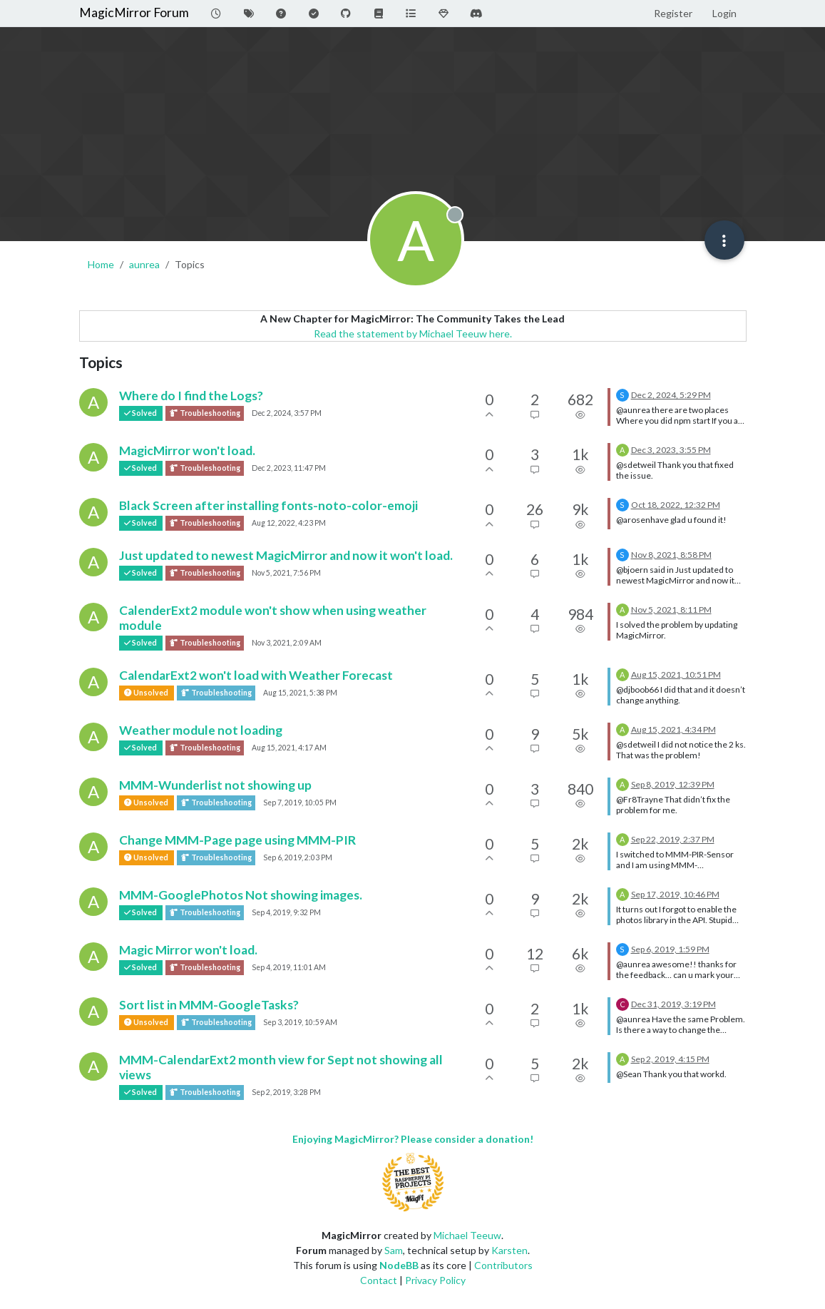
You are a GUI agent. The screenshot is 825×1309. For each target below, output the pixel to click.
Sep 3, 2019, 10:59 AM (300, 1022)
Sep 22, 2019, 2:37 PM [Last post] (672, 839)
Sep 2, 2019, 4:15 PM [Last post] (670, 1059)
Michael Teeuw (467, 1235)
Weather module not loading (200, 730)
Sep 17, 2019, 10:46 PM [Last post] (675, 894)
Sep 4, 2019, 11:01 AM (289, 967)
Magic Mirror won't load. (188, 949)
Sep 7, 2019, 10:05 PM (300, 802)
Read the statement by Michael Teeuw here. (413, 333)
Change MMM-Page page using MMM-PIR (237, 839)
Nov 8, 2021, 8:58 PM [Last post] (671, 554)
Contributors (503, 1265)
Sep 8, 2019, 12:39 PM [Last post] (672, 784)
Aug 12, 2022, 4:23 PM (289, 523)
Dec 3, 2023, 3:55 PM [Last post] (671, 449)
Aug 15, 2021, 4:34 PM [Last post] (673, 729)
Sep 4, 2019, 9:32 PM (286, 912)
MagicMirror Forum (134, 12)
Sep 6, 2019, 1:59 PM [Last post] (670, 949)
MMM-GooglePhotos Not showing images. (240, 894)
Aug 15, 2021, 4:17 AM (289, 747)
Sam (393, 1250)
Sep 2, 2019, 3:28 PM (286, 1092)
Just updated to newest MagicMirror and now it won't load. (286, 555)
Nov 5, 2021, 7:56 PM (286, 573)
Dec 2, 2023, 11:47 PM (289, 468)
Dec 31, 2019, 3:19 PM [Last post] (673, 1004)
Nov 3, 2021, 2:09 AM (287, 642)
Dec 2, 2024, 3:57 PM (287, 413)
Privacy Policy (435, 1280)
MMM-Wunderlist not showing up (215, 785)
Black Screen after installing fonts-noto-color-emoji (268, 505)
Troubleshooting (204, 413)
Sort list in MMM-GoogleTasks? (209, 1004)
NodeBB (399, 1265)
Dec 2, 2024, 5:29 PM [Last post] (671, 394)
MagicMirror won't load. (187, 450)
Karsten (509, 1250)
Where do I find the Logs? (191, 395)
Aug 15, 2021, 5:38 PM (300, 692)
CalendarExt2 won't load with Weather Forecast (256, 675)
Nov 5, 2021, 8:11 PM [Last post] (671, 609)
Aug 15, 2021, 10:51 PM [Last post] (676, 674)
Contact (378, 1280)
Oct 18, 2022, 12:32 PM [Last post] (675, 504)
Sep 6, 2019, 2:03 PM (297, 857)
